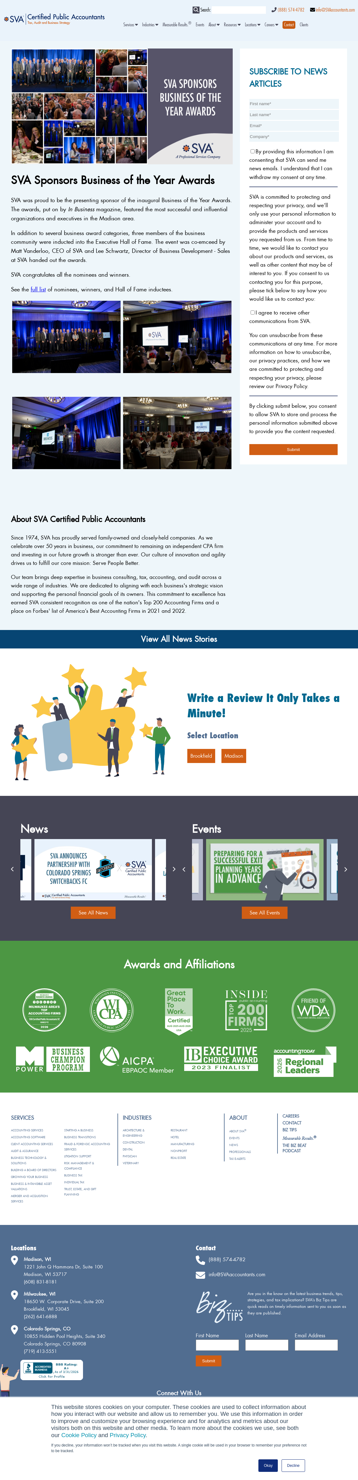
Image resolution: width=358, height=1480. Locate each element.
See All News (93, 912)
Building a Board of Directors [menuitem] (33, 1170)
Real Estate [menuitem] (178, 1158)
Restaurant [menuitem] (179, 1130)
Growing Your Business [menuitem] (29, 1177)
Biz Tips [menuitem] (290, 1130)
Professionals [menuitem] (240, 1152)
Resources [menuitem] (232, 25)
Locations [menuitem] (252, 25)
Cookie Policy (79, 1435)
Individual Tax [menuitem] (74, 1182)
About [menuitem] (214, 25)
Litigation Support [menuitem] (77, 1156)
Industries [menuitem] (150, 25)
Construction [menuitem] (134, 1142)
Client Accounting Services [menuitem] (32, 1144)
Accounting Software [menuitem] (28, 1137)
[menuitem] (289, 25)
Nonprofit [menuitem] (179, 1151)
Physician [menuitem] (130, 1156)
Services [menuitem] (130, 25)
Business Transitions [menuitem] (80, 1137)
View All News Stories (179, 639)
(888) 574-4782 (291, 10)
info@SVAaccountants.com (335, 10)
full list (38, 289)
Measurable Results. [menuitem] (177, 25)
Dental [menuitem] (127, 1149)
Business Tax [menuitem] (73, 1175)
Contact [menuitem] (292, 1123)
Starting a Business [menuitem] (78, 1130)
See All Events (265, 912)
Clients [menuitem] (304, 25)
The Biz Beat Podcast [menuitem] (294, 1148)
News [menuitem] (233, 1145)
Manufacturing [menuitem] (182, 1144)
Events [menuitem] (200, 25)
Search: (205, 10)
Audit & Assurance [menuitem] (25, 1151)
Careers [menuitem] (271, 25)
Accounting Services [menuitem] (27, 1130)
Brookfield (201, 755)
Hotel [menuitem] (175, 1137)
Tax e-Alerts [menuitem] (237, 1159)
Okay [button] (268, 1465)
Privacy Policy (128, 1435)
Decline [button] (293, 1465)
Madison (234, 755)
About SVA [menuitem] (237, 1131)
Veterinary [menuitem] (131, 1163)
